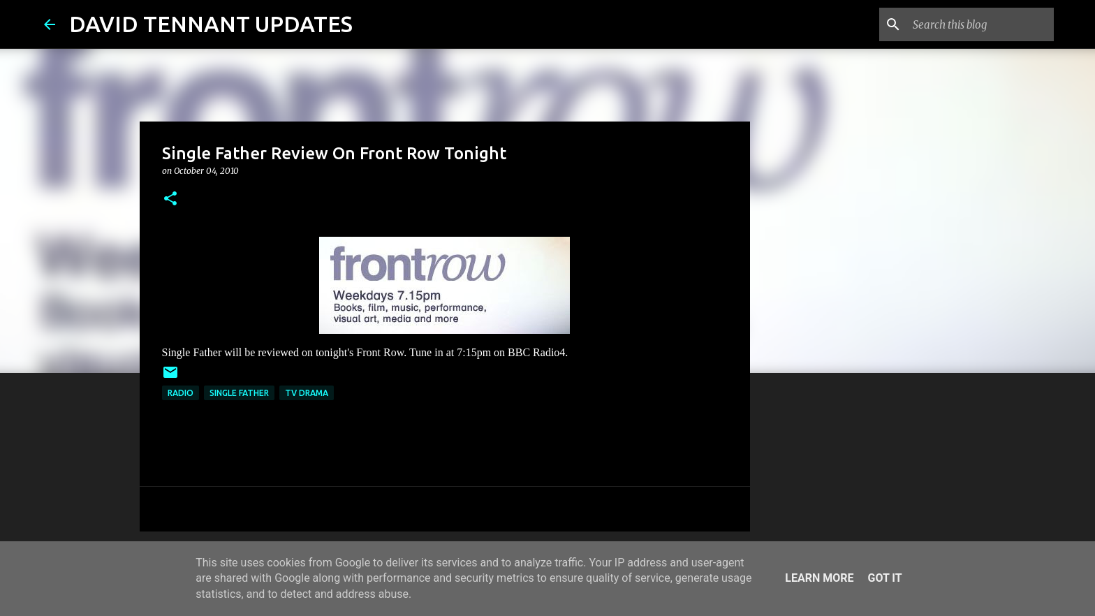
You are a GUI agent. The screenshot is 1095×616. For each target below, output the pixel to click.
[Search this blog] (980, 24)
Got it (884, 578)
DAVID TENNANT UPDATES (211, 23)
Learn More (819, 578)
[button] (170, 199)
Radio (180, 392)
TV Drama (306, 392)
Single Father (239, 392)
